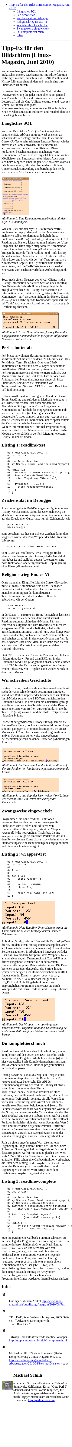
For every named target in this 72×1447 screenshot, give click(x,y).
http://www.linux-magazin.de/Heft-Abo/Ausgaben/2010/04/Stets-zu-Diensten (34, 1389)
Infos (20, 35)
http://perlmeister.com (41, 1428)
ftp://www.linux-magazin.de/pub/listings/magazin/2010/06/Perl (37, 1330)
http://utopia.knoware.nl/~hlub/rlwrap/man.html (38, 1368)
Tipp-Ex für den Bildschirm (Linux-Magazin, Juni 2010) (28, 54)
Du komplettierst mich (30, 31)
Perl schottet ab (26, 14)
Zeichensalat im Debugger (32, 18)
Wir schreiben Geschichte (32, 25)
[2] (3, 1338)
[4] (3, 1374)
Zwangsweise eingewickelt (33, 28)
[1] (3, 1322)
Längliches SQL (26, 11)
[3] (3, 1358)
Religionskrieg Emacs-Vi (32, 21)
